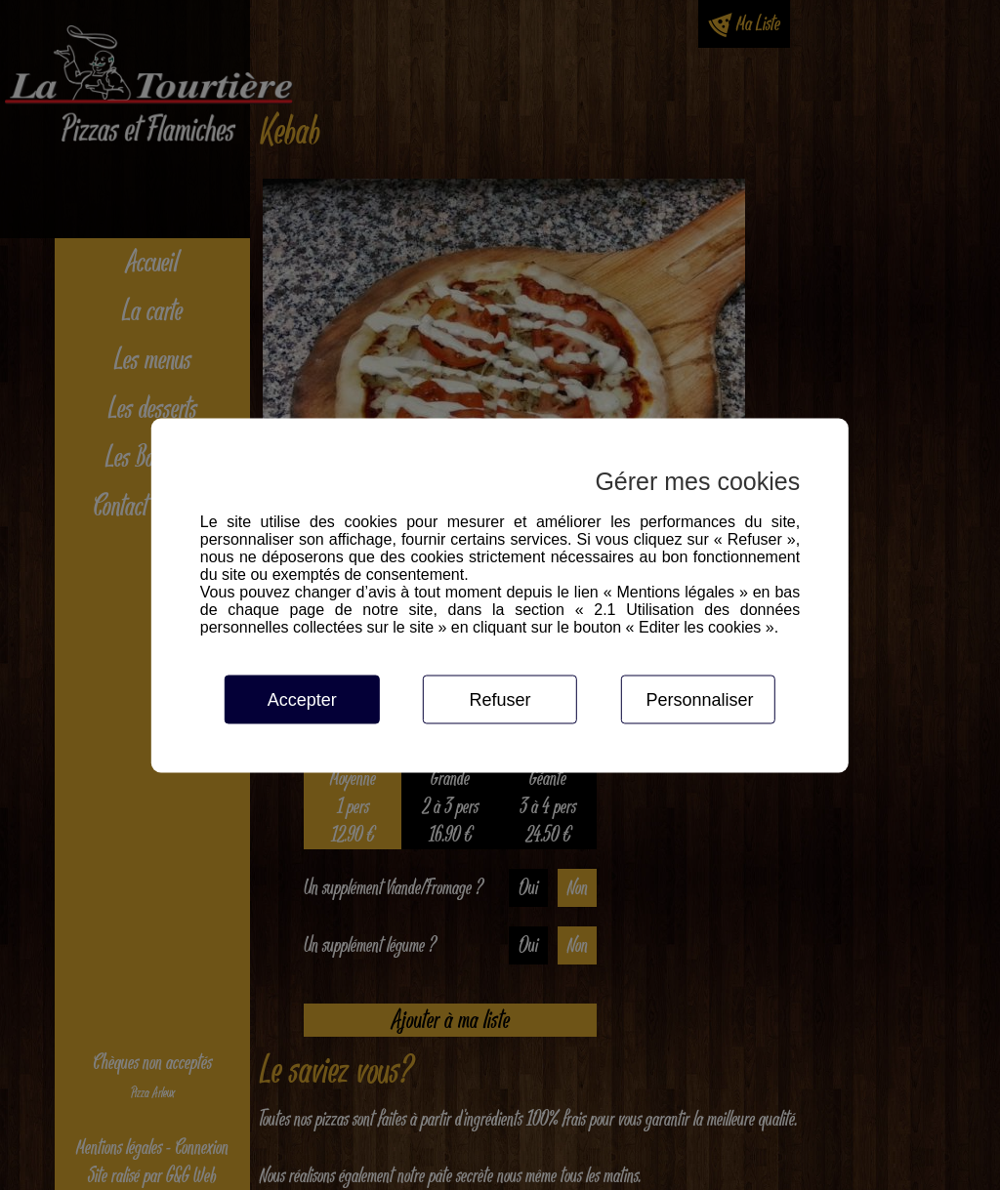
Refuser (499, 699)
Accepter (302, 699)
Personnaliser (699, 699)
